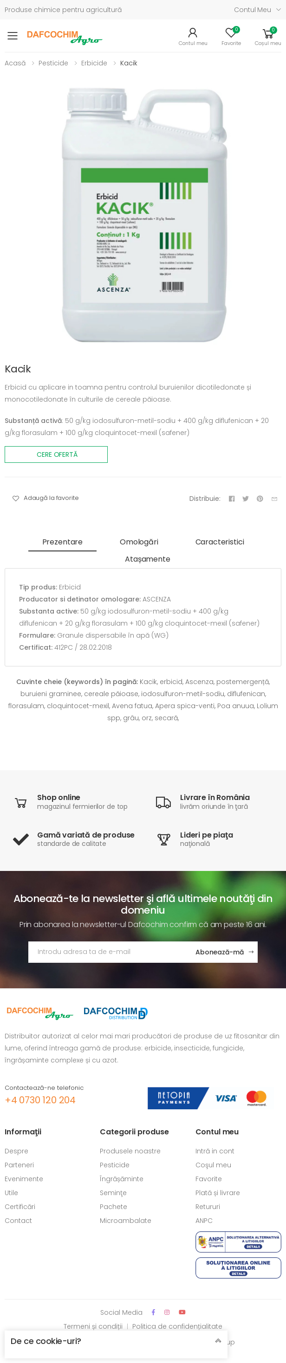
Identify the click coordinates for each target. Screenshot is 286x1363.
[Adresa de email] (108, 952)
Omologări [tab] (139, 542)
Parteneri (19, 1165)
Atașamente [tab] (147, 559)
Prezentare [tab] (62, 542)
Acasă (15, 63)
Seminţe (113, 1192)
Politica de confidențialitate (177, 1326)
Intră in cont (214, 1151)
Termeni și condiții (93, 1326)
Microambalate (125, 1220)
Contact (18, 1220)
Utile (11, 1192)
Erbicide (94, 63)
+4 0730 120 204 (40, 1100)
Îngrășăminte (121, 1179)
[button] (268, 36)
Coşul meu (213, 1165)
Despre (16, 1151)
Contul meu (252, 9)
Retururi (207, 1206)
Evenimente (24, 1179)
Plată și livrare (217, 1192)
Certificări (20, 1206)
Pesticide (53, 63)
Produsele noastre (130, 1151)
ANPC (204, 1220)
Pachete (113, 1206)
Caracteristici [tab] (219, 542)
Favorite (208, 1179)
